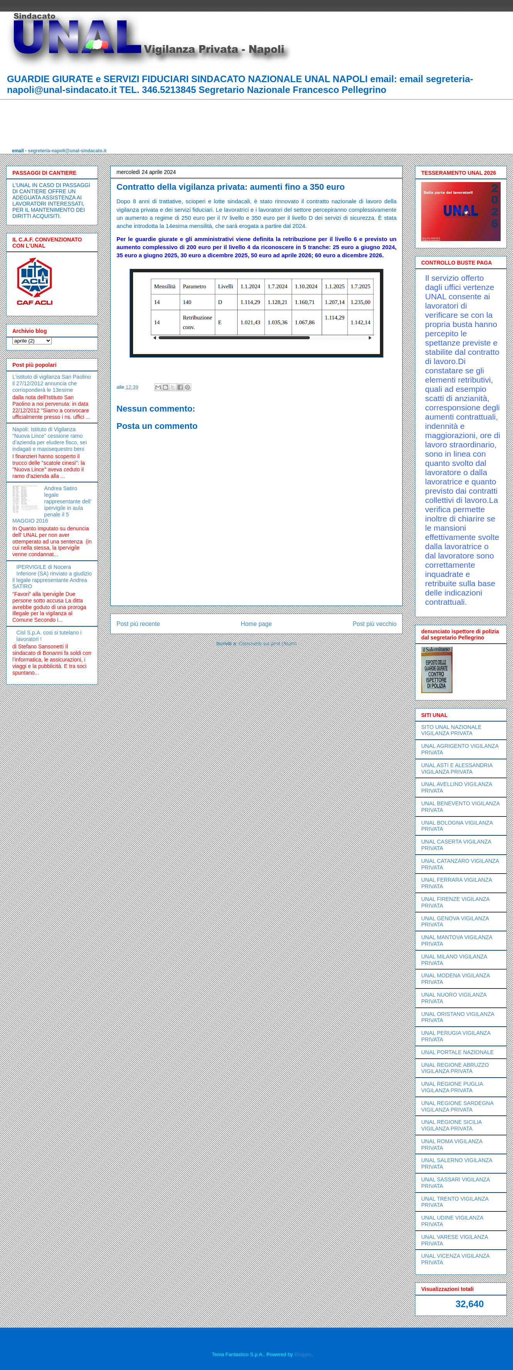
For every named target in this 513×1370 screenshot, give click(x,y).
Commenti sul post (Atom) (268, 643)
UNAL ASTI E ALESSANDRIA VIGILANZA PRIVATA (457, 768)
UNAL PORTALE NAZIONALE (457, 1052)
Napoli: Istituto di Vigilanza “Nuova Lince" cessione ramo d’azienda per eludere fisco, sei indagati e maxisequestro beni (49, 439)
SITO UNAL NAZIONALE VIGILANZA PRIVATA (451, 730)
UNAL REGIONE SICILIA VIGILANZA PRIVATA (451, 1125)
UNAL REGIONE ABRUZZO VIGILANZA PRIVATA (455, 1068)
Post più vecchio (375, 624)
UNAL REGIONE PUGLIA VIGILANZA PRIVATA (452, 1087)
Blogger (302, 1354)
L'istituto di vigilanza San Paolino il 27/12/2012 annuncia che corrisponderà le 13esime (51, 383)
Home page (256, 624)
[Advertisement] (152, 116)
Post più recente (138, 624)
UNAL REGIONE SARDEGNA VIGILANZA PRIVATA (457, 1106)
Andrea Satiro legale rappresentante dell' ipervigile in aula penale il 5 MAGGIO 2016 (51, 504)
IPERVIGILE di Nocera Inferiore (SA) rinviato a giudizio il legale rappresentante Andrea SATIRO (52, 576)
